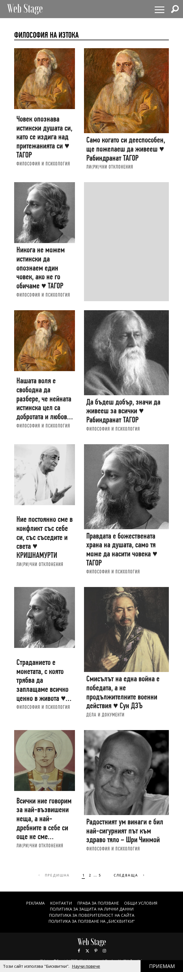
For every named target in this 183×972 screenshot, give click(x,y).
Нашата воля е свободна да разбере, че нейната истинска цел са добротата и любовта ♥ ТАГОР (44, 403)
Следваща (130, 875)
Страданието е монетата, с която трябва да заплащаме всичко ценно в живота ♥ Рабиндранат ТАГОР (42, 685)
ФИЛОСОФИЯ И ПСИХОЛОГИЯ (43, 164)
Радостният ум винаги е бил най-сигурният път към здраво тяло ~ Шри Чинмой (124, 830)
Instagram (104, 951)
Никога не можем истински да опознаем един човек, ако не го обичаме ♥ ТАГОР (40, 267)
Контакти (61, 903)
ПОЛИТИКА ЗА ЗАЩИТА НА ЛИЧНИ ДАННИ (92, 909)
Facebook (79, 951)
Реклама (35, 903)
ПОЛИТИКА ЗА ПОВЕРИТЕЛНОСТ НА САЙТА (91, 915)
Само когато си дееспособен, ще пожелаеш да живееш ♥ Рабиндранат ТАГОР (125, 148)
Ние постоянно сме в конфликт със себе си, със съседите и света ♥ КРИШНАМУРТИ (44, 537)
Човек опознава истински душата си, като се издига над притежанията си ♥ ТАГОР (44, 136)
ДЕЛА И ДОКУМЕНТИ (105, 715)
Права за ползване (98, 903)
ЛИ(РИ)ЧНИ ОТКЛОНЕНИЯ (109, 167)
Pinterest (96, 951)
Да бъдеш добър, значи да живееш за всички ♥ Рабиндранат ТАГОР (123, 410)
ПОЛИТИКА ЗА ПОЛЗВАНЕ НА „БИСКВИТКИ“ (91, 921)
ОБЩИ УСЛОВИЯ (140, 903)
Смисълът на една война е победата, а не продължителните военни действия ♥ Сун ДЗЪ (123, 692)
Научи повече (86, 966)
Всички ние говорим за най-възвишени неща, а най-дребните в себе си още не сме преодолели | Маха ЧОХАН (44, 827)
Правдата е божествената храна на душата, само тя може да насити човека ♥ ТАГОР (121, 549)
